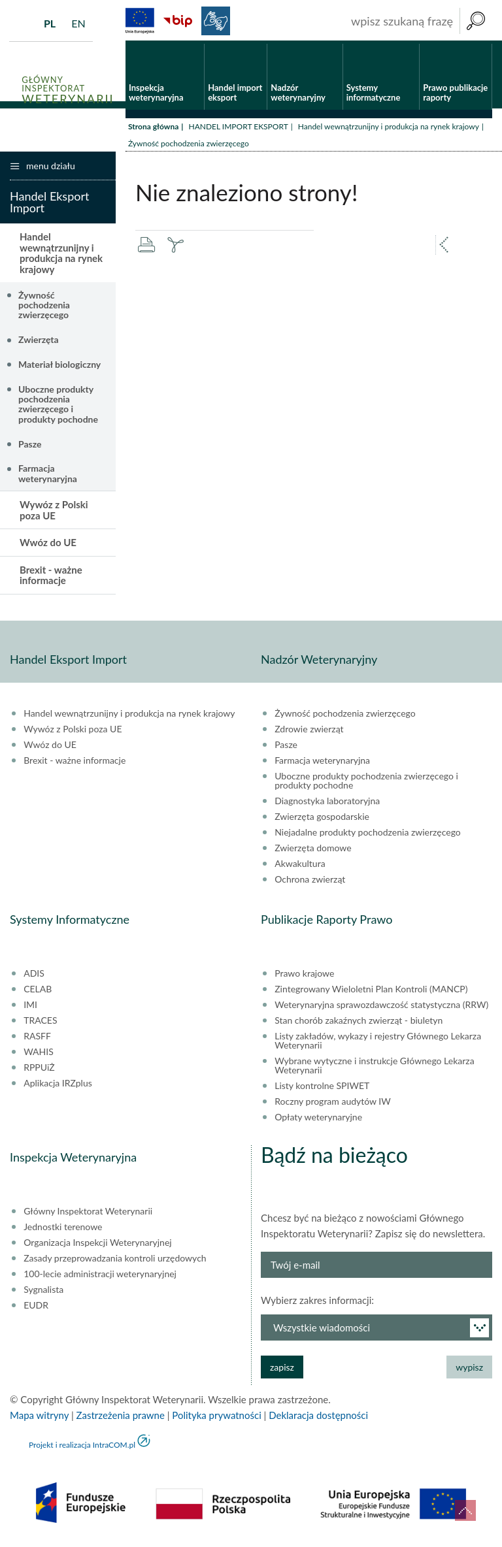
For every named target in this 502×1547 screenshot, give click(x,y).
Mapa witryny (39, 1418)
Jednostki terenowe (63, 1229)
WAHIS (39, 1054)
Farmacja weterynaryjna (47, 476)
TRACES (40, 1023)
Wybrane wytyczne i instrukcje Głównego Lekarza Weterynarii (374, 1068)
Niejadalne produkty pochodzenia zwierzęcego (368, 834)
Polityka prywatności (216, 1418)
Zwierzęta (38, 342)
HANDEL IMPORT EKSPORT (238, 129)
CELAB (38, 991)
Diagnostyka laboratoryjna (327, 803)
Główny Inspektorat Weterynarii (88, 1213)
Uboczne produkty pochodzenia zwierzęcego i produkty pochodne (58, 406)
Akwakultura (300, 866)
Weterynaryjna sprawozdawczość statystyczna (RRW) (381, 1007)
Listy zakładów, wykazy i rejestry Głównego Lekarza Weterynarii (378, 1043)
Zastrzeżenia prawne (120, 1418)
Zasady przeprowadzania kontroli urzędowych (115, 1260)
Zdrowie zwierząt (309, 731)
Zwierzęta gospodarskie (322, 819)
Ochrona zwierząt (310, 882)
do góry (465, 1510)
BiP (177, 21)
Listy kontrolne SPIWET (322, 1088)
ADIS (34, 976)
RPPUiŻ (39, 1070)
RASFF (37, 1038)
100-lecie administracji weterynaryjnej (100, 1276)
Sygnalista (43, 1292)
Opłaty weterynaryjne (318, 1119)
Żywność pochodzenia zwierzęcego (44, 307)
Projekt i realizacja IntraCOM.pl (82, 1447)
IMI (30, 1007)
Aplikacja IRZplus (58, 1085)
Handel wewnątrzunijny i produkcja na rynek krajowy (388, 129)
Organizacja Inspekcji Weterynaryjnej (97, 1245)
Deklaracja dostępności (318, 1418)
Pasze (30, 446)
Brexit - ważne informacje (51, 577)
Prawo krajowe (304, 976)
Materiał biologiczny (59, 366)
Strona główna (153, 129)
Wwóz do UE (48, 545)
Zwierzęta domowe (313, 850)
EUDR (36, 1307)
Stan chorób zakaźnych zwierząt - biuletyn (359, 1023)
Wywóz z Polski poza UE (54, 513)
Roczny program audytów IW (333, 1104)
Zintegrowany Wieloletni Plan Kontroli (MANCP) (371, 991)
